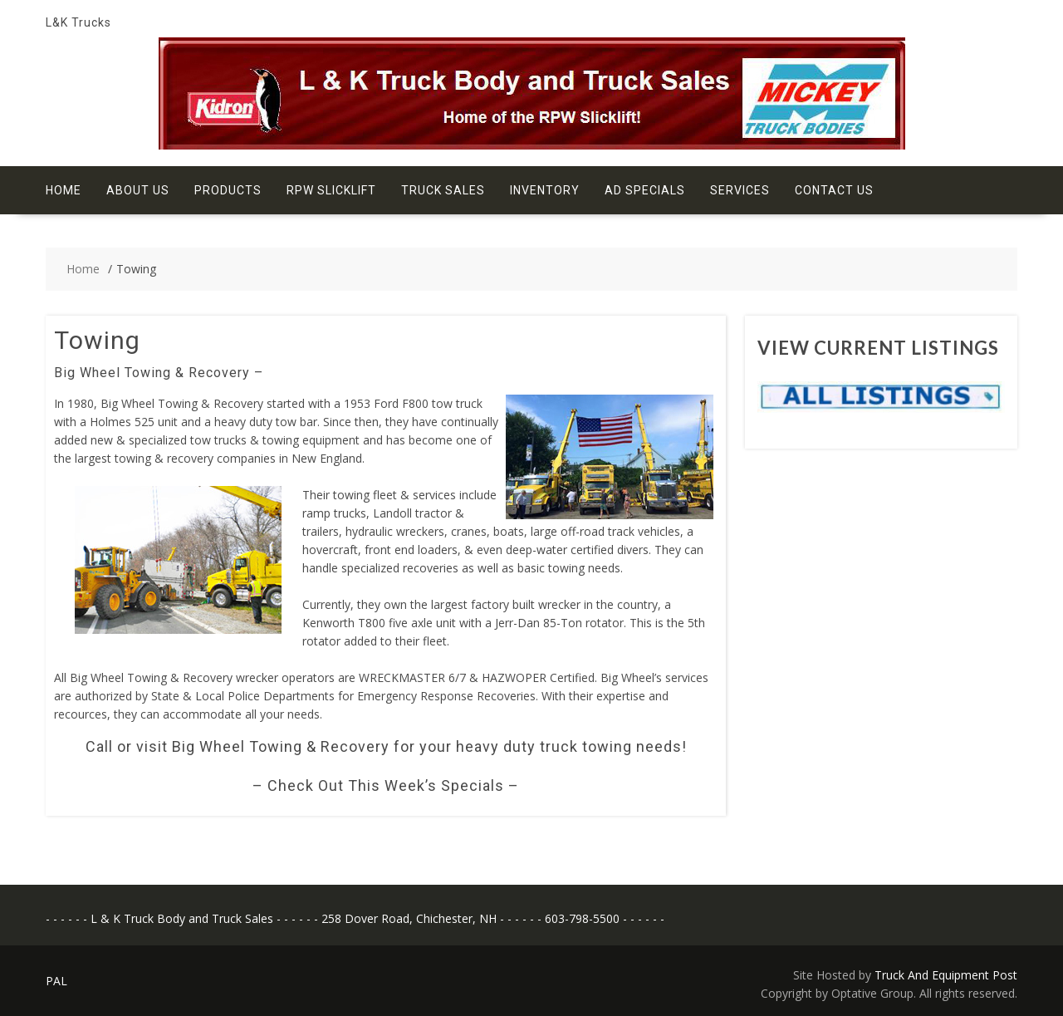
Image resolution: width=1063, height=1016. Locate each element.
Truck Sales (443, 190)
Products (228, 190)
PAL (56, 981)
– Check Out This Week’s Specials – (385, 785)
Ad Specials (645, 190)
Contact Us (834, 190)
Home (63, 190)
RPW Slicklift (331, 190)
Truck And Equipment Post (945, 975)
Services (740, 190)
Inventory (545, 190)
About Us (137, 190)
